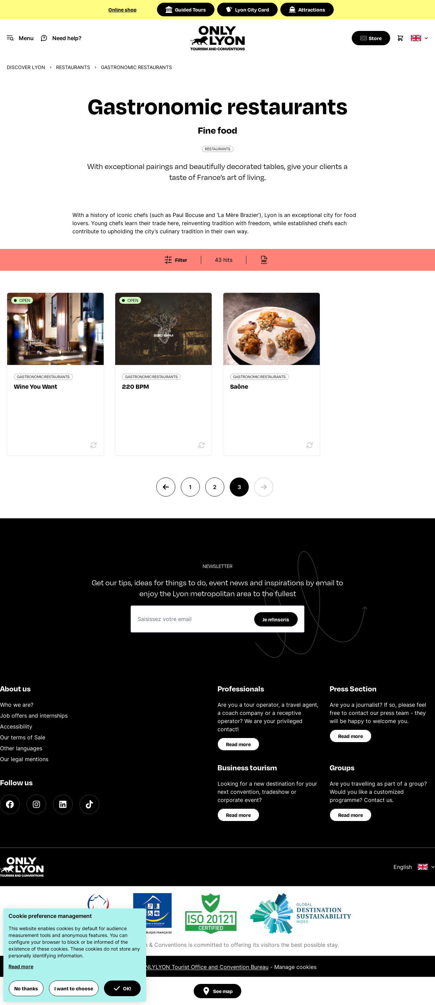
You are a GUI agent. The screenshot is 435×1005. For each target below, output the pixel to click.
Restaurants (73, 67)
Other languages (21, 748)
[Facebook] (10, 804)
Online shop (122, 9)
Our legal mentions (24, 759)
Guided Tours (186, 9)
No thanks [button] (26, 988)
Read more (238, 744)
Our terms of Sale (22, 737)
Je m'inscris (276, 619)
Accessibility (16, 726)
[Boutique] (369, 38)
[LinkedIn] (63, 804)
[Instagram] (36, 804)
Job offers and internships (34, 715)
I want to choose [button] (73, 988)
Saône (239, 386)
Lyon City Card (247, 9)
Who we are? (16, 704)
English (414, 867)
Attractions (307, 9)
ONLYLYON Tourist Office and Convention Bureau (204, 967)
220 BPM (135, 386)
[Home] (217, 38)
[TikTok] (89, 804)
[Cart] (400, 38)
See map (217, 991)
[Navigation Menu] (20, 38)
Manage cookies (295, 967)
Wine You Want (35, 386)
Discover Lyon (26, 67)
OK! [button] (122, 988)
